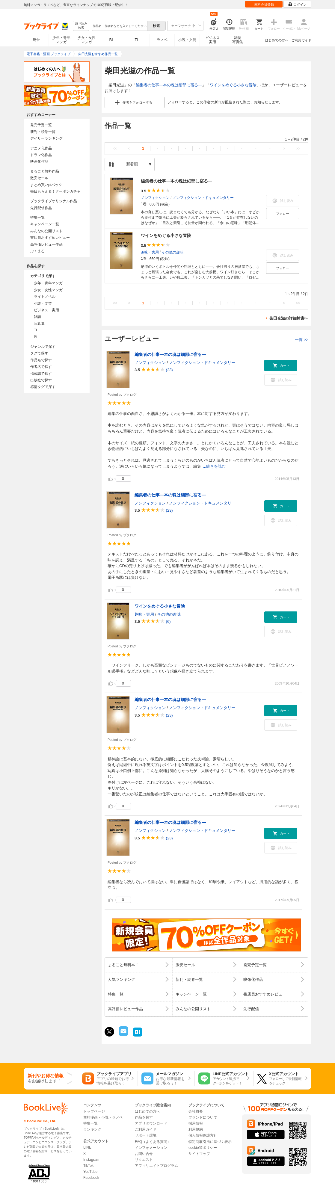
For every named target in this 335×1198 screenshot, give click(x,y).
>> (298, 148)
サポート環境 (145, 1135)
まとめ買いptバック (46, 185)
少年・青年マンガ (61, 40)
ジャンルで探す (42, 347)
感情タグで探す (42, 387)
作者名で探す (41, 367)
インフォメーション (151, 1148)
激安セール (39, 178)
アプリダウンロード (151, 1123)
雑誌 (37, 317)
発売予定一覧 (41, 125)
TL (137, 40)
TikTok (88, 1166)
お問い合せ (144, 1154)
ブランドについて (202, 1117)
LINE (87, 1147)
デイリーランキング (46, 138)
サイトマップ (199, 1154)
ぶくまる (37, 251)
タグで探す (39, 353)
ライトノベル (44, 296)
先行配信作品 (41, 208)
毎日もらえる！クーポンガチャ (55, 191)
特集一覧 (37, 217)
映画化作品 (39, 161)
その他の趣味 (172, 252)
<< (115, 148)
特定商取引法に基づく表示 (210, 1142)
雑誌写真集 (237, 40)
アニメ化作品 (41, 148)
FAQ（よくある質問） (153, 1142)
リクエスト (144, 1160)
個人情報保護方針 (202, 1135)
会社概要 (195, 1111)
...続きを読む (214, 466)
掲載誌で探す (41, 373)
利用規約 (195, 1129)
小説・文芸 (187, 40)
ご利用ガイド (301, 40)
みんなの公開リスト (46, 231)
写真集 (39, 323)
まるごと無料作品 (44, 171)
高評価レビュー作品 (46, 244)
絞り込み (81, 26)
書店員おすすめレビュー (50, 237)
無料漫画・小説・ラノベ (103, 1117)
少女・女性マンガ (87, 40)
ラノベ (162, 40)
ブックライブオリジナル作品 (53, 201)
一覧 (301, 339)
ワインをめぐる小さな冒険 (233, 85)
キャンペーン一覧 (44, 224)
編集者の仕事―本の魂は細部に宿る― (169, 85)
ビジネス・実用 (46, 310)
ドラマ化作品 (41, 155)
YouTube (90, 1172)
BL (111, 39)
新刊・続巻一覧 (42, 132)
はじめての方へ (276, 40)
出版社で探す (41, 380)
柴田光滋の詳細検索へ (288, 318)
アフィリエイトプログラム (156, 1166)
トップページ (94, 1111)
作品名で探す (41, 360)
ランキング (92, 1129)
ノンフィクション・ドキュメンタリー (203, 197)
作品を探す (144, 1117)
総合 (36, 40)
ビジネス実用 (212, 40)
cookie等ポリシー (202, 1148)
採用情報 (195, 1123)
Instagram (91, 1160)
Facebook (91, 1178)
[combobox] (119, 26)
